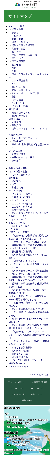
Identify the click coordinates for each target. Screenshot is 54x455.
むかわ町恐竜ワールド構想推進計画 (30, 270)
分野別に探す (18, 154)
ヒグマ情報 (17, 100)
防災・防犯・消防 (18, 168)
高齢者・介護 (18, 48)
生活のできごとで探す (23, 157)
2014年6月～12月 (21, 226)
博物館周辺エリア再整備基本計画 (29, 245)
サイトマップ (18, 219)
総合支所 (16, 181)
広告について (36, 394)
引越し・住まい (20, 42)
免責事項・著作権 (21, 197)
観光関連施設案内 (21, 116)
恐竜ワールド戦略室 (19, 232)
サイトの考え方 (18, 394)
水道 (14, 68)
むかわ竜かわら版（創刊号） (27, 274)
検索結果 (16, 160)
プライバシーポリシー (23, 194)
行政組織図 (17, 141)
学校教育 (16, 36)
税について (17, 58)
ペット (15, 84)
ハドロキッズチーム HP (24, 248)
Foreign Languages (19, 366)
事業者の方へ (15, 119)
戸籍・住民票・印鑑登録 (24, 55)
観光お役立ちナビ (21, 112)
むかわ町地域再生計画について (28, 309)
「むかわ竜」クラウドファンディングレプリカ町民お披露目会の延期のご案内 (29, 334)
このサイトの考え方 (22, 206)
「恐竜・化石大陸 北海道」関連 (29, 242)
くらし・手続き (17, 26)
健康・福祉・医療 (21, 90)
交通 (14, 71)
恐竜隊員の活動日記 (22, 251)
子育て (15, 32)
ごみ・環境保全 (20, 80)
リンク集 (13, 229)
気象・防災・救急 (18, 171)
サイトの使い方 (36, 388)
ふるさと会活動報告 (22, 347)
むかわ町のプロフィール (24, 138)
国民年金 (16, 64)
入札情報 (16, 122)
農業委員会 (17, 125)
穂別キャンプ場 (20, 354)
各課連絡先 (17, 187)
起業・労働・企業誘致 (23, 45)
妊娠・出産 (17, 29)
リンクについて (20, 200)
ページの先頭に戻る (40, 375)
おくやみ (16, 52)
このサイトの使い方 (22, 203)
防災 (14, 96)
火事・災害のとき (21, 174)
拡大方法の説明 (20, 210)
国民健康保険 (18, 61)
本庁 (14, 184)
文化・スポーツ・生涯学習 (25, 93)
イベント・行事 (17, 103)
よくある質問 (15, 151)
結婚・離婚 (17, 39)
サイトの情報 (15, 190)
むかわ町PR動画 (20, 350)
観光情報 (13, 109)
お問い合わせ (27, 400)
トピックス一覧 (17, 222)
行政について (15, 135)
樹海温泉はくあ (20, 357)
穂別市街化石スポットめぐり (27, 261)
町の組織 (13, 178)
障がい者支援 (18, 87)
